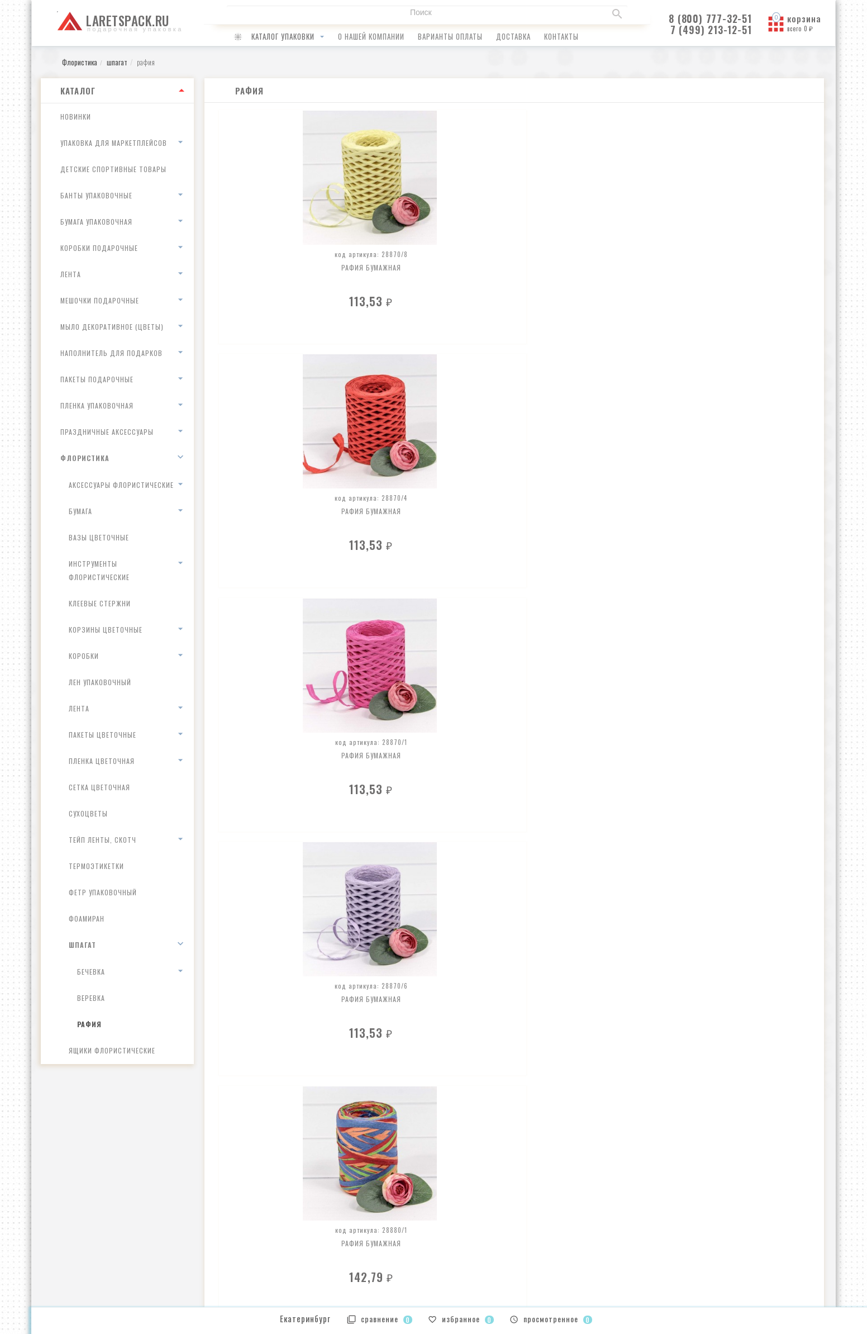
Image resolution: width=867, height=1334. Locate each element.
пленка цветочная (102, 761)
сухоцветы (88, 813)
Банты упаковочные (96, 195)
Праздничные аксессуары (107, 431)
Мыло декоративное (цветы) (112, 326)
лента (79, 708)
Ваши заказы (464, 1208)
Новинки (75, 116)
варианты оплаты (450, 36)
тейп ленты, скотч (102, 839)
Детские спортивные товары (113, 169)
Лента (70, 274)
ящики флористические (112, 1050)
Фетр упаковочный (103, 892)
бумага (80, 511)
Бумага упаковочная (96, 221)
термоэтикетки (96, 866)
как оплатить (262, 1223)
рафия (89, 1024)
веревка (91, 998)
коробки (84, 656)
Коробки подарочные (99, 248)
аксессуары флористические (121, 485)
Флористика (84, 458)
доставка (513, 36)
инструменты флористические (99, 570)
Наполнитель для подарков (111, 353)
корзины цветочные (105, 629)
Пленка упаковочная (97, 405)
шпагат (82, 945)
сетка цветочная (99, 787)
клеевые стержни (100, 603)
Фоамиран (86, 918)
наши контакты (266, 1252)
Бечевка (91, 971)
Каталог (78, 90)
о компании (260, 1208)
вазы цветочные (99, 537)
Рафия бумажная (278, 260)
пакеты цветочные (102, 734)
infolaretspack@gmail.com (94, 1209)
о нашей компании (371, 36)
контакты (561, 36)
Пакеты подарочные (97, 379)
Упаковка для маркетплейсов (113, 143)
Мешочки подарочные (99, 300)
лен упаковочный (100, 682)
